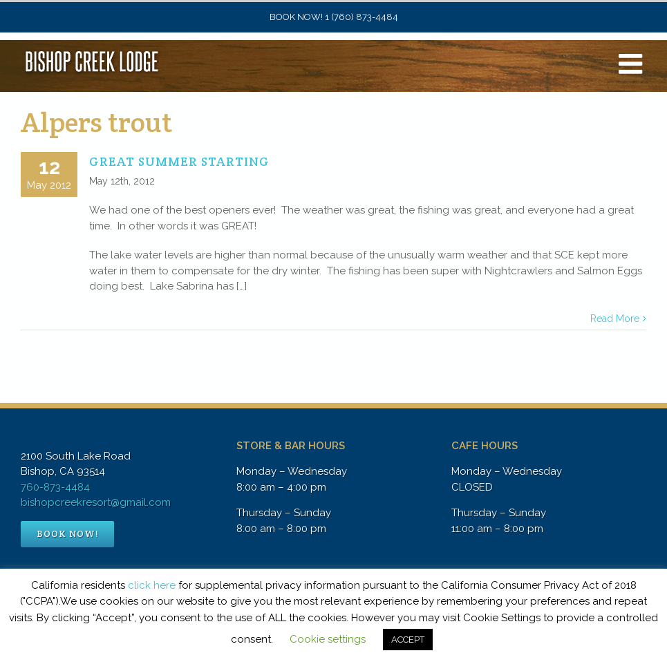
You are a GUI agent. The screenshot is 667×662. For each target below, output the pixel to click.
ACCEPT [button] (407, 639)
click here (152, 585)
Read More (614, 318)
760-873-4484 (55, 487)
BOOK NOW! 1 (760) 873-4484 (334, 17)
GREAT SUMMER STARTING (179, 161)
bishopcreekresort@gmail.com (96, 502)
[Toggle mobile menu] (632, 63)
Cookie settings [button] (328, 639)
